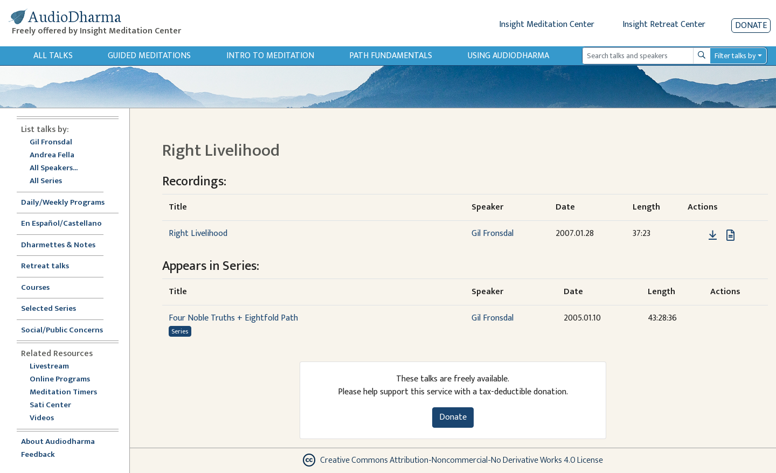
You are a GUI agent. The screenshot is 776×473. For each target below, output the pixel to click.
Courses (35, 288)
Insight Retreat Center (663, 24)
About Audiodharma (58, 442)
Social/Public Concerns (62, 330)
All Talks (53, 55)
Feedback (38, 455)
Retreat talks (45, 266)
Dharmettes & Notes (58, 245)
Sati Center (50, 405)
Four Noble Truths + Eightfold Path (233, 318)
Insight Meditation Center (546, 24)
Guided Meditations (149, 55)
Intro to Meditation (270, 55)
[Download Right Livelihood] (712, 235)
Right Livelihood (198, 233)
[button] (696, 235)
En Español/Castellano (61, 224)
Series (179, 331)
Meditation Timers (63, 392)
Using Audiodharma (508, 55)
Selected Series (55, 309)
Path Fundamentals (390, 55)
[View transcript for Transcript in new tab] (730, 235)
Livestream (49, 366)
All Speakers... (54, 168)
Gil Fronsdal (51, 142)
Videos (47, 418)
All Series (46, 181)
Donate (751, 25)
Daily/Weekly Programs (68, 203)
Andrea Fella (52, 155)
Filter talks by (735, 56)
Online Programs (60, 379)
